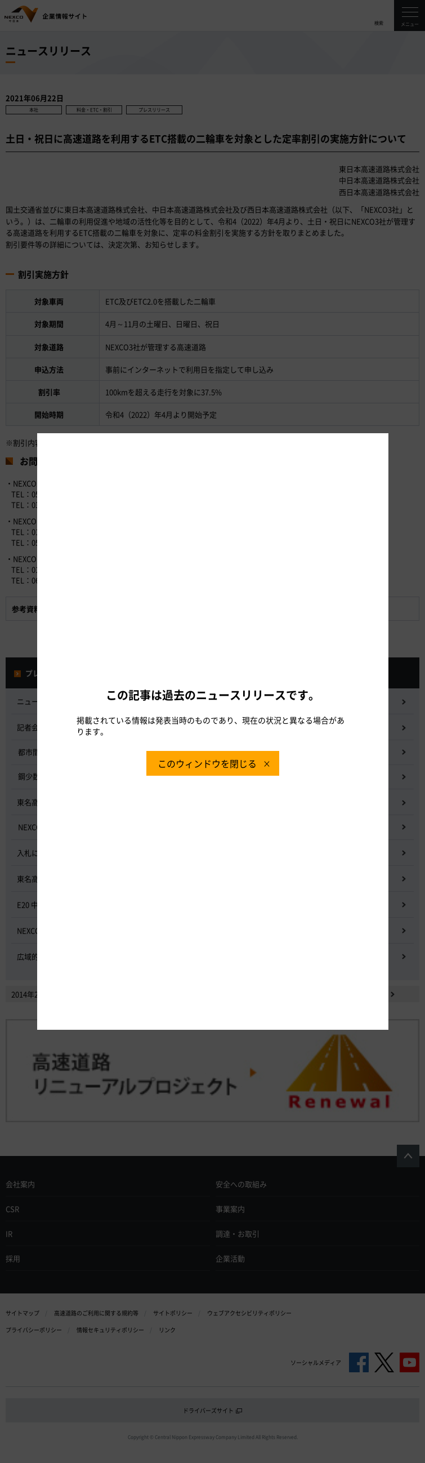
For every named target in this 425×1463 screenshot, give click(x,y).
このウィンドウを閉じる (207, 763)
